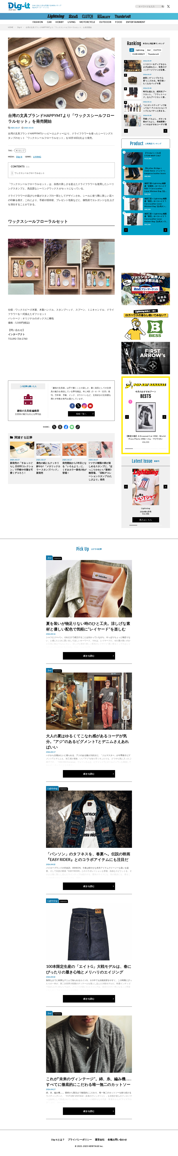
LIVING (72, 22)
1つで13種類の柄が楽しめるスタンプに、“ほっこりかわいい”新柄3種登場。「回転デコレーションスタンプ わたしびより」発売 (100, 471)
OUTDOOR (105, 22)
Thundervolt (153, 54)
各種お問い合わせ (117, 1139)
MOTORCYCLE (87, 22)
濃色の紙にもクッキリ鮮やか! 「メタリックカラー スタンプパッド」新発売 (48, 468)
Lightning (140, 50)
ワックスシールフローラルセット (28, 173)
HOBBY (60, 22)
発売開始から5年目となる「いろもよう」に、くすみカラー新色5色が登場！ (74, 468)
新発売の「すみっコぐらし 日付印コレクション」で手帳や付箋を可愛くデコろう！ (21, 468)
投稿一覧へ (81, 414)
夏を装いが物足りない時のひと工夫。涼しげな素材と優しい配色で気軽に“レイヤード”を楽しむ (88, 626)
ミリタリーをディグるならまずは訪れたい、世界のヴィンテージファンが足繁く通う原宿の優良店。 (154, 67)
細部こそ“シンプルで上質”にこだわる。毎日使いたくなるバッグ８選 (154, 81)
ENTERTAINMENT (135, 22)
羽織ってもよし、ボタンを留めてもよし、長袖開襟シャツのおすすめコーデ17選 (155, 122)
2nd (148, 50)
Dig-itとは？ (58, 1139)
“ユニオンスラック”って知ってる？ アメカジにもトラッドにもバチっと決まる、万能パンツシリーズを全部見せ (155, 108)
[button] (126, 131)
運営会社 (100, 1139)
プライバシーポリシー (80, 1139)
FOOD (118, 22)
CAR (49, 22)
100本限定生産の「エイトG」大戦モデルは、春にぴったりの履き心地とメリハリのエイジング (88, 969)
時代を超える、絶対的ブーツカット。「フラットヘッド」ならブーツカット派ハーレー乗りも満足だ (154, 94)
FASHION (38, 22)
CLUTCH (157, 50)
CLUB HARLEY (138, 54)
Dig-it (19, 27)
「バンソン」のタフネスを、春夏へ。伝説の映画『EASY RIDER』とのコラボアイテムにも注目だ (88, 857)
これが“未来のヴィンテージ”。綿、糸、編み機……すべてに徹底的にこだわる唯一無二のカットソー (88, 1082)
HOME (10, 27)
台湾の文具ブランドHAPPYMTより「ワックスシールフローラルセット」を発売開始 (59, 27)
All (131, 50)
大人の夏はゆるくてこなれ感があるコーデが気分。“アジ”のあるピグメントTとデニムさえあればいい (87, 741)
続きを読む (88, 655)
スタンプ (20, 150)
